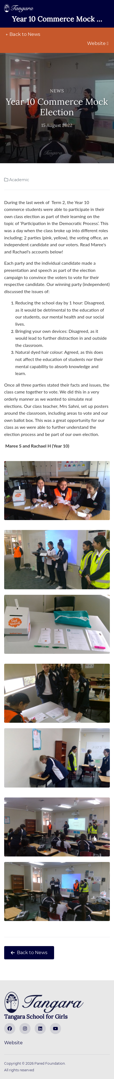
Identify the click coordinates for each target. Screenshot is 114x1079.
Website (97, 43)
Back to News (29, 952)
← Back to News (23, 34)
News (57, 90)
